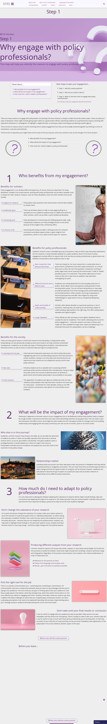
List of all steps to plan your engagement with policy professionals (74, 101)
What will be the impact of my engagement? (29, 92)
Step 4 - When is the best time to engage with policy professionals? (76, 97)
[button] (77, 88)
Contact (44, 5)
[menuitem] (32, 2)
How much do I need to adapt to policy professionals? (49, 146)
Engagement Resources (66, 2)
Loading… (62, 682)
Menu (98, 722)
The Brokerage (33, 5)
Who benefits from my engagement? (27, 89)
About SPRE (32, 2)
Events (53, 5)
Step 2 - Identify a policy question (70, 88)
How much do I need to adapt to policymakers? (30, 94)
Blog (70, 5)
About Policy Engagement (47, 2)
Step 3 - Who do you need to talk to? (71, 92)
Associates (62, 5)
